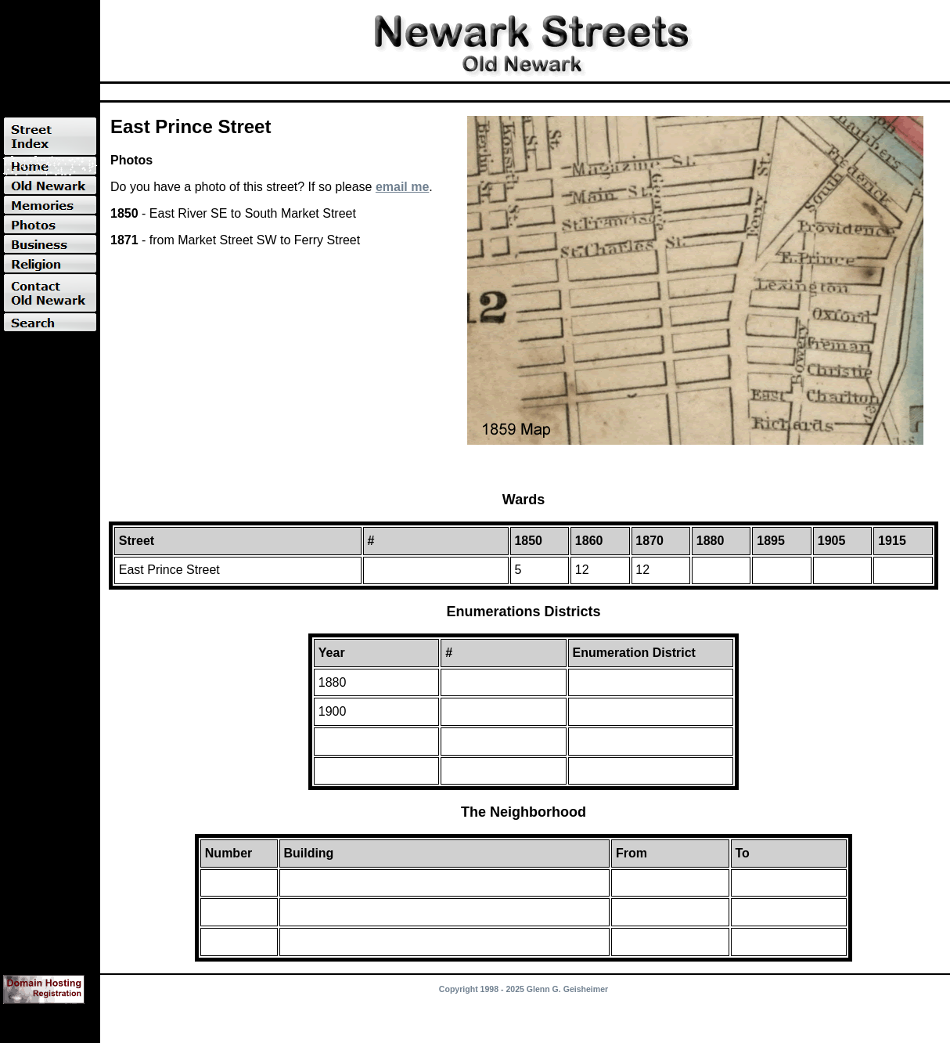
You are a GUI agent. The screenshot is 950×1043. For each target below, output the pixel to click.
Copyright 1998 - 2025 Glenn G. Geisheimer (523, 989)
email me (402, 186)
